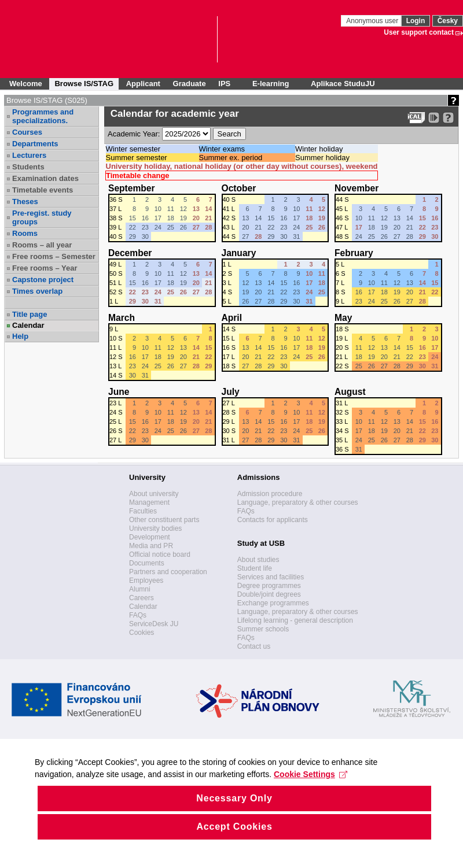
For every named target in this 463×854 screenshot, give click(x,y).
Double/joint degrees (269, 594)
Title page (29, 314)
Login (415, 21)
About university (153, 494)
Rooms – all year (42, 245)
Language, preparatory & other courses (297, 502)
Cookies (141, 633)
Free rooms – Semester (53, 256)
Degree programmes (269, 586)
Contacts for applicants (272, 520)
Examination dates (45, 178)
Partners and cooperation (168, 572)
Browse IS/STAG (83, 83)
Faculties (143, 511)
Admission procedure (270, 494)
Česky (448, 21)
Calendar (28, 325)
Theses (25, 201)
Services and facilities (270, 577)
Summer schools (263, 629)
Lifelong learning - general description (295, 620)
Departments (35, 143)
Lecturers (29, 155)
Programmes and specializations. (43, 116)
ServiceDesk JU (153, 624)
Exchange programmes (273, 603)
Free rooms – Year (45, 268)
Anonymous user (373, 21)
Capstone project (43, 279)
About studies (258, 560)
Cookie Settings (310, 790)
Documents (146, 563)
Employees (146, 580)
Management (149, 502)
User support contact (419, 32)
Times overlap (37, 291)
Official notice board (159, 554)
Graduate (189, 83)
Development (149, 537)
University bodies (155, 528)
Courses (27, 132)
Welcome (25, 83)
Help (20, 336)
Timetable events (42, 190)
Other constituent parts (164, 520)
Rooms (25, 233)
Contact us (253, 646)
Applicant (143, 83)
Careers (141, 598)
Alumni (139, 589)
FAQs (137, 615)
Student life (254, 568)
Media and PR (151, 546)
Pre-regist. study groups (42, 217)
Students (28, 166)
